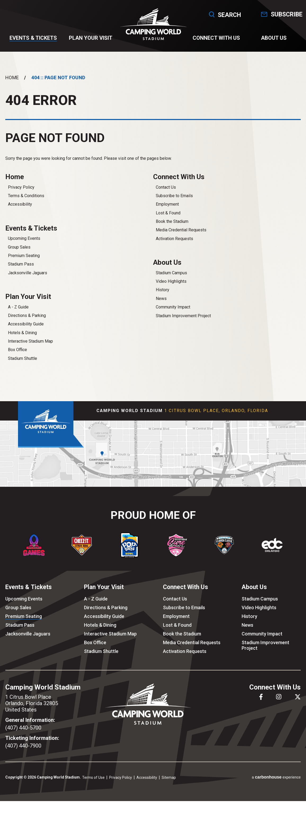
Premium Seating (24, 262)
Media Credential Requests (181, 236)
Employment (167, 210)
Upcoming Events (24, 245)
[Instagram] (278, 704)
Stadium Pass (21, 270)
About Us (272, 40)
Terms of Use (93, 785)
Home (12, 83)
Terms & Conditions (26, 201)
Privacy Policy (21, 193)
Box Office (17, 357)
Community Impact (173, 313)
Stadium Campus (171, 279)
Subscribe (284, 14)
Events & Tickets (33, 40)
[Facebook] (261, 704)
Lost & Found (168, 219)
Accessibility (20, 210)
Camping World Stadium (153, 27)
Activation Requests (174, 244)
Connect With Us (215, 40)
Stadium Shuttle (22, 366)
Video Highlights (171, 288)
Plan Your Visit (90, 40)
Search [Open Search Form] (217, 14)
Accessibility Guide (26, 331)
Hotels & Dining (22, 340)
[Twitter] (298, 704)
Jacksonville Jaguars (27, 279)
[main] (153, 231)
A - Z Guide (18, 314)
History (162, 296)
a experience (276, 785)
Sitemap (169, 785)
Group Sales (19, 254)
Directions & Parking (27, 323)
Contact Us (166, 193)
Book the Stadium (172, 227)
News (161, 305)
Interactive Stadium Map (30, 348)
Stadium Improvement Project (183, 322)
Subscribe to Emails (174, 201)
